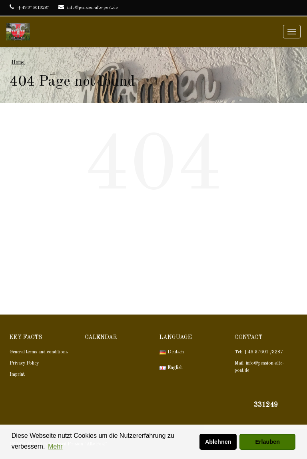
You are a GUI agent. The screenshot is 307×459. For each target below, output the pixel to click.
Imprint (17, 374)
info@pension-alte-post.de (88, 8)
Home (18, 62)
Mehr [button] (55, 446)
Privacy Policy (25, 363)
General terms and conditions (39, 352)
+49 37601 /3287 (263, 352)
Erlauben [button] (267, 442)
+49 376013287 (29, 8)
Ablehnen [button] (218, 442)
